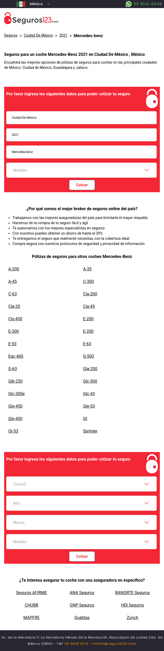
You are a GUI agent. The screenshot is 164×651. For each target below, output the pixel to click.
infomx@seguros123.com (114, 643)
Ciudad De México (38, 35)
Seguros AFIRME (31, 592)
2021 (63, 35)
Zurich (132, 617)
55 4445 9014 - (78, 643)
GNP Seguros (82, 605)
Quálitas (82, 617)
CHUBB (31, 605)
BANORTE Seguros (132, 592)
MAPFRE (31, 617)
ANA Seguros (82, 592)
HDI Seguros (132, 605)
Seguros (10, 35)
